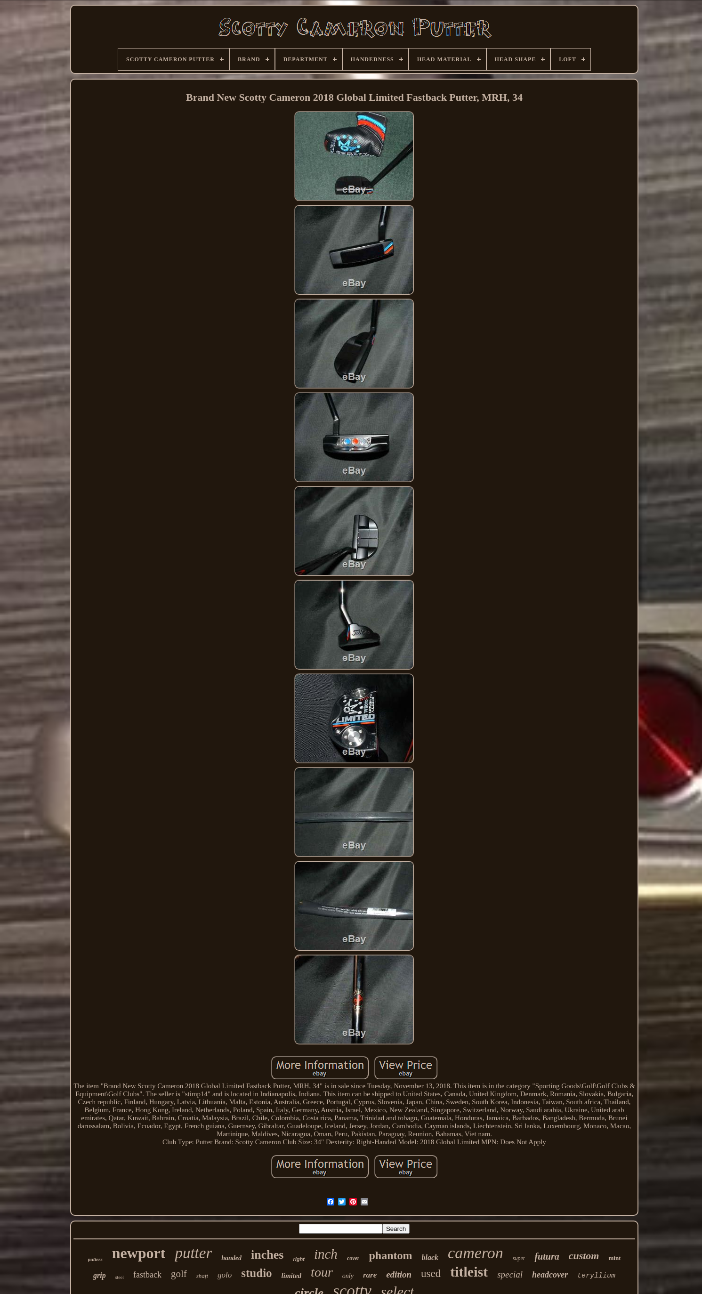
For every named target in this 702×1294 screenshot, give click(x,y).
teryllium (596, 1276)
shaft (202, 1275)
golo (225, 1274)
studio (256, 1273)
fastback (147, 1274)
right (298, 1259)
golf (179, 1273)
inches (267, 1255)
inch (326, 1254)
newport (139, 1253)
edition (399, 1274)
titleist (469, 1271)
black (430, 1258)
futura (546, 1256)
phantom (390, 1255)
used (431, 1273)
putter (193, 1253)
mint (614, 1258)
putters (95, 1259)
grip (99, 1275)
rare (370, 1274)
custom (584, 1256)
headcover (550, 1274)
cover (353, 1258)
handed (231, 1258)
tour (322, 1272)
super (519, 1258)
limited (292, 1275)
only (348, 1275)
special (510, 1274)
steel (119, 1277)
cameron (475, 1253)
